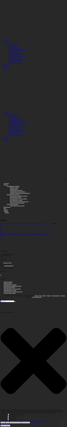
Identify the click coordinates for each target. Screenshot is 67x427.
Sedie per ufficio (8, 283)
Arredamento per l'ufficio (21, 223)
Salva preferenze (25, 422)
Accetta (3, 422)
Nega (7, 422)
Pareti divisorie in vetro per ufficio (12, 289)
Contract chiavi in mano (10, 293)
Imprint (49, 295)
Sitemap (63, 295)
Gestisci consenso (5, 425)
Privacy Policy (42, 295)
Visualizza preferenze (15, 422)
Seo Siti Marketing (36, 297)
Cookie (36, 295)
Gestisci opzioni (5, 421)
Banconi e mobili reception (45, 223)
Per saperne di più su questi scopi (42, 421)
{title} (2, 424)
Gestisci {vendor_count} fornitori (25, 421)
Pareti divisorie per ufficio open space (13, 291)
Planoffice (3, 223)
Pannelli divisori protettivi (10, 284)
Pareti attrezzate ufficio (9, 287)
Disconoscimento (56, 295)
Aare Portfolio (10, 223)
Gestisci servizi (12, 421)
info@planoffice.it (8, 265)
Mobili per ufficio (33, 223)
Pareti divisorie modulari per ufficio (12, 286)
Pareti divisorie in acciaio (10, 290)
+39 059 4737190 (7, 263)
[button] (33, 361)
